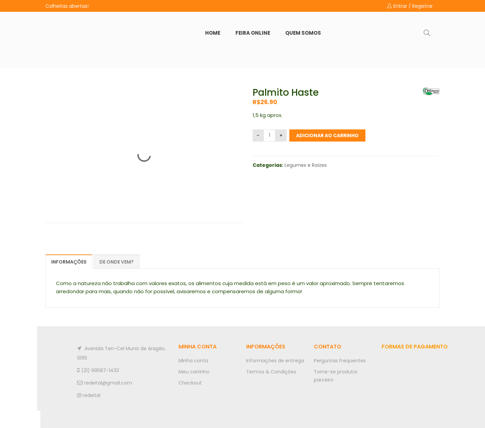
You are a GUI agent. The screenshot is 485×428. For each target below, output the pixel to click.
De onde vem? (116, 261)
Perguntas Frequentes (340, 360)
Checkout (190, 382)
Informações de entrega (275, 360)
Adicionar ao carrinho (327, 135)
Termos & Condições (271, 371)
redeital (88, 395)
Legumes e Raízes (306, 165)
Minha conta (193, 360)
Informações (69, 261)
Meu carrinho (194, 371)
